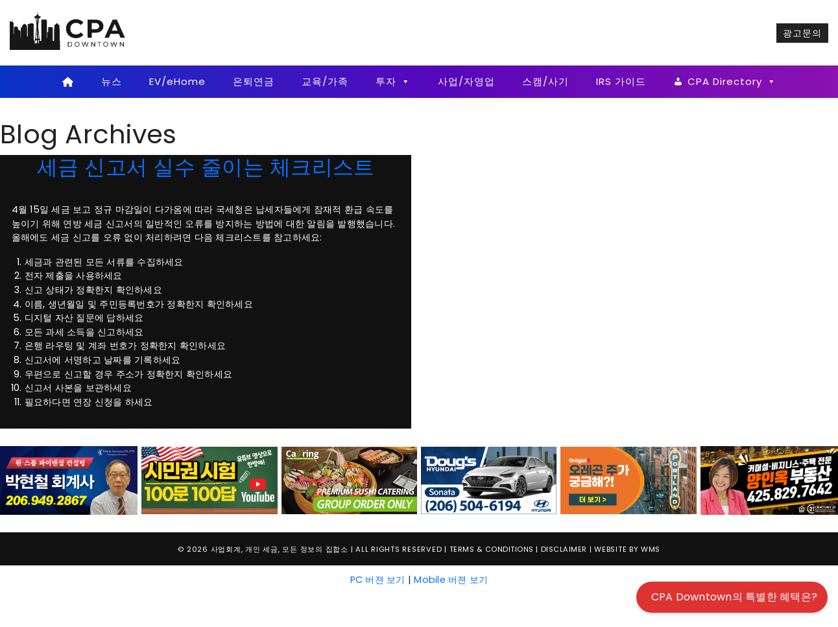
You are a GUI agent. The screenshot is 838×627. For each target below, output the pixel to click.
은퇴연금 (253, 81)
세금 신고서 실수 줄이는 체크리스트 (206, 167)
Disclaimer (564, 549)
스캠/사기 (545, 81)
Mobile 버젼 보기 (451, 579)
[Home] (68, 81)
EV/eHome (177, 81)
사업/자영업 (466, 81)
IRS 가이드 (621, 81)
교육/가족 (325, 81)
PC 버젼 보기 (377, 579)
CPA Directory (732, 81)
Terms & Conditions (491, 549)
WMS (650, 549)
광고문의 (802, 33)
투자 (393, 81)
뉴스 (111, 81)
